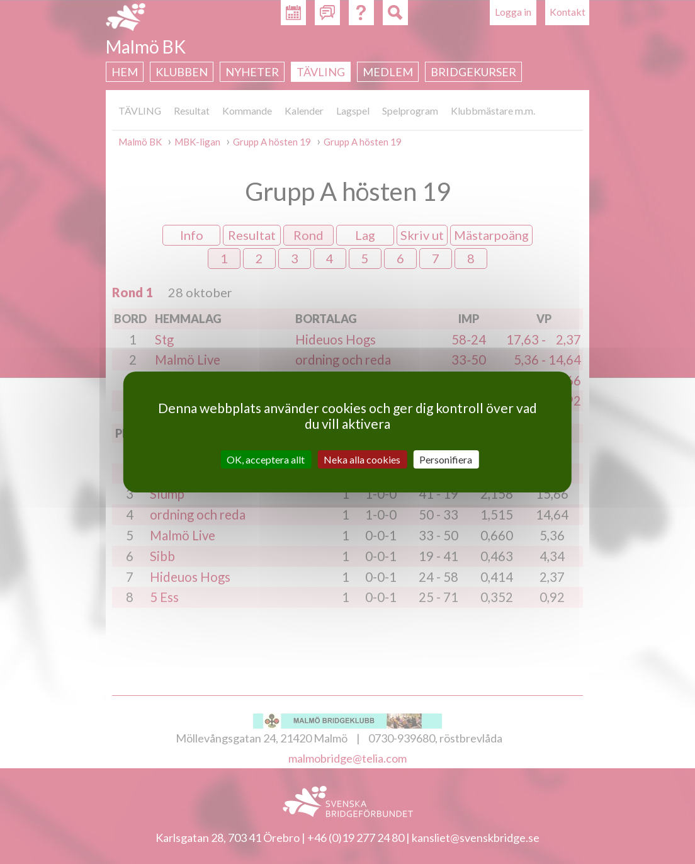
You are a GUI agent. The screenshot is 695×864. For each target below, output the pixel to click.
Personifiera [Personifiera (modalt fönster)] (445, 459)
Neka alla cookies (362, 459)
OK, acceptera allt (266, 459)
